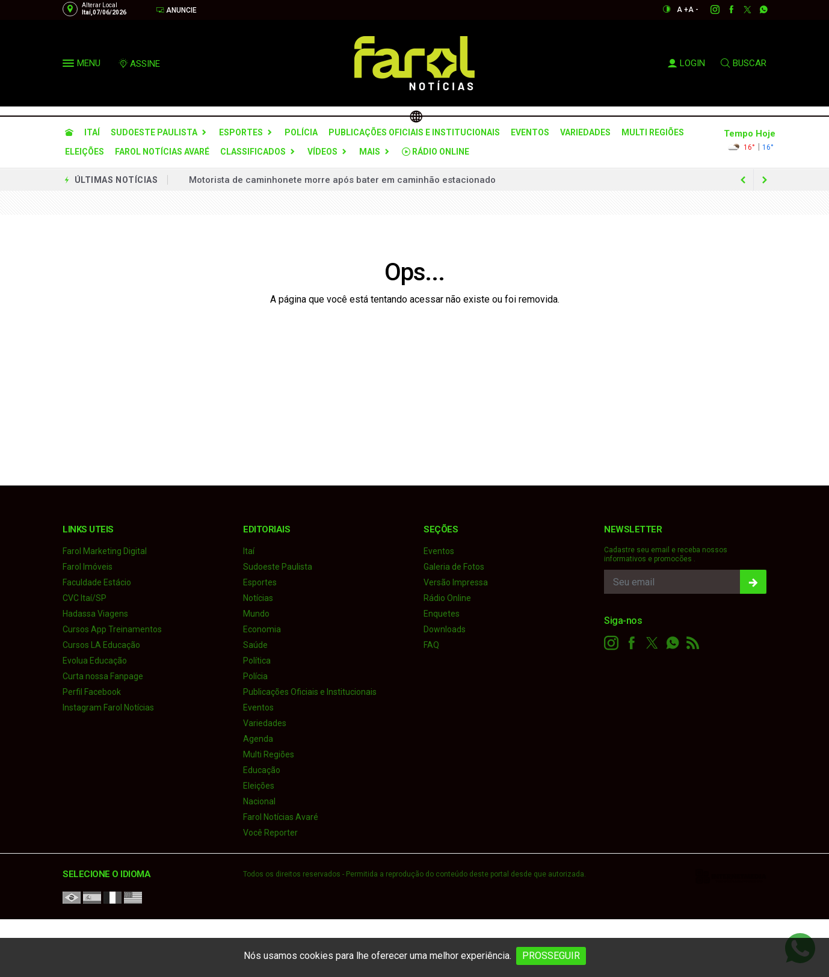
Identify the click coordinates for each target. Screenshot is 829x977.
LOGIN (686, 63)
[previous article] (764, 180)
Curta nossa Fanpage (103, 676)
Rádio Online (435, 151)
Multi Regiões (652, 132)
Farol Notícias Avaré (162, 151)
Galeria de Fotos (454, 567)
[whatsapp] (757, 9)
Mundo (256, 613)
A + (682, 9)
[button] (70, 65)
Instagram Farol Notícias (108, 707)
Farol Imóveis (87, 567)
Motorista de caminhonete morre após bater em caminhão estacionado (342, 179)
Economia (262, 629)
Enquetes (442, 613)
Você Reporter (270, 832)
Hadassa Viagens (95, 613)
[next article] (743, 180)
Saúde (255, 645)
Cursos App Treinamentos (112, 629)
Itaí (92, 132)
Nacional (259, 801)
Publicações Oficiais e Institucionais (414, 132)
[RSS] (693, 643)
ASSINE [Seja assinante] (139, 63)
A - (693, 9)
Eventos (530, 132)
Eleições (84, 151)
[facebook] (725, 9)
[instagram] (708, 9)
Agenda (258, 739)
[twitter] (741, 9)
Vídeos (322, 151)
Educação (261, 770)
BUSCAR (743, 63)
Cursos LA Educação (101, 645)
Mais (369, 151)
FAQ (431, 645)
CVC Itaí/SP (84, 598)
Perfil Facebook (92, 692)
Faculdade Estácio (97, 582)
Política (257, 660)
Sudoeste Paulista (154, 132)
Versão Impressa (456, 582)
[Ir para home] (69, 132)
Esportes (241, 132)
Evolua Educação (95, 660)
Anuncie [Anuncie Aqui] (176, 9)
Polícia (301, 132)
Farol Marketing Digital (105, 551)
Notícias (258, 598)
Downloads (445, 629)
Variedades (585, 132)
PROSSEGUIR (551, 955)
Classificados (253, 151)
